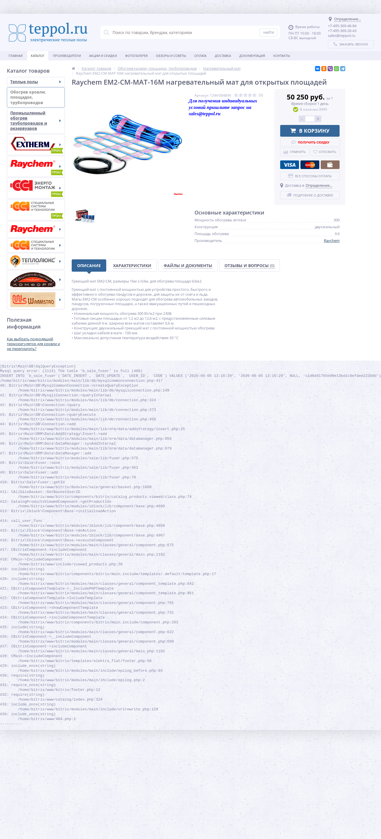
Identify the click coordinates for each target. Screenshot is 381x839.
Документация (252, 55)
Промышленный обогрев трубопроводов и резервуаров (35, 120)
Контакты (281, 55)
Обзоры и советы (171, 55)
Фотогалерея (136, 55)
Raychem (332, 240)
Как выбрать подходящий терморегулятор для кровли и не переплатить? (33, 343)
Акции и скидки (103, 55)
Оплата (200, 55)
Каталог (38, 55)
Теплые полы (35, 81)
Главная (16, 55)
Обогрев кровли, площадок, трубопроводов (35, 97)
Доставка (223, 55)
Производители (67, 55)
